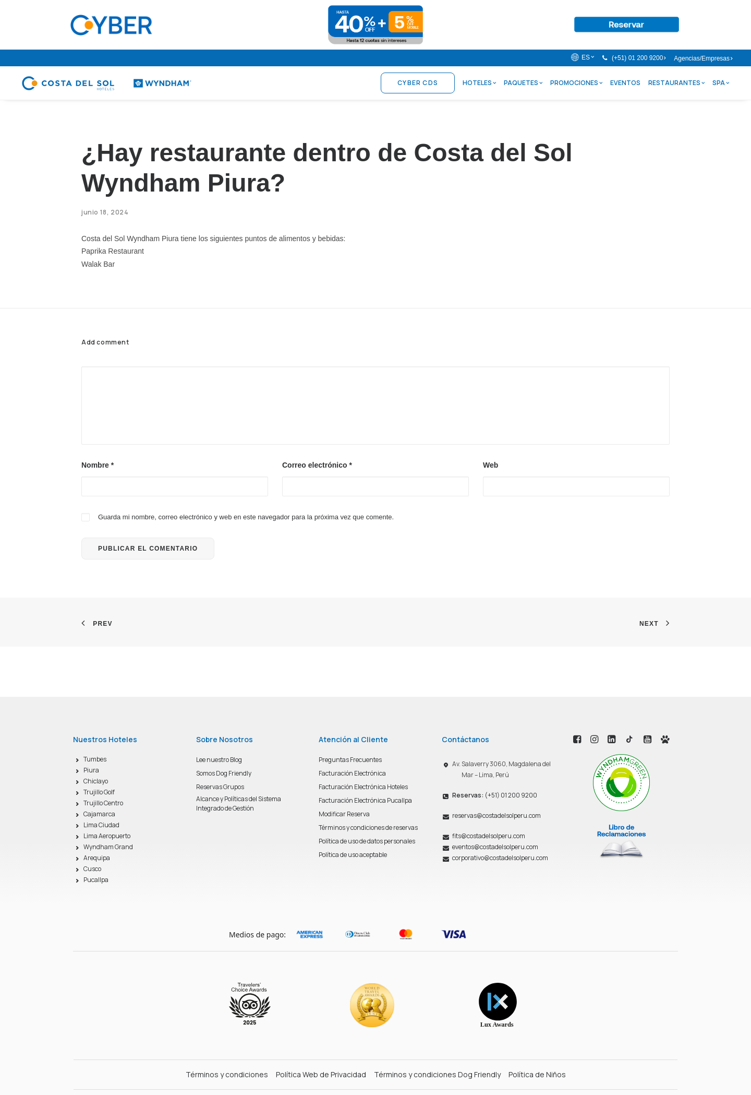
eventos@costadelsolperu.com (495, 846)
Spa (720, 82)
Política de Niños (537, 1074)
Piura (91, 770)
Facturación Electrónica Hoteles (363, 786)
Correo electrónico (317, 465)
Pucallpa (95, 879)
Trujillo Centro (103, 803)
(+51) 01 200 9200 (638, 58)
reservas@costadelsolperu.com (496, 815)
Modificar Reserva (344, 814)
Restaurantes (676, 82)
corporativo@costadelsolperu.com (500, 857)
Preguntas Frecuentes (350, 759)
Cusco (92, 868)
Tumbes (94, 759)
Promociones (576, 82)
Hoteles (479, 82)
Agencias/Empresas (703, 58)
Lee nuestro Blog (219, 759)
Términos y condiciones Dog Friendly (437, 1074)
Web (490, 465)
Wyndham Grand (108, 846)
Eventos (625, 82)
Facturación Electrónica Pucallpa (365, 800)
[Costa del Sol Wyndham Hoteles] (106, 83)
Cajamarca (99, 814)
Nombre (97, 465)
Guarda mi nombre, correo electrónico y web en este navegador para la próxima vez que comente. (246, 517)
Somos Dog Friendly (223, 773)
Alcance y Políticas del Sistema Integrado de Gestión (238, 803)
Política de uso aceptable (353, 854)
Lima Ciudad (101, 824)
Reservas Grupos (220, 786)
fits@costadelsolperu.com (488, 835)
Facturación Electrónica (352, 773)
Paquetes (523, 82)
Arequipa (96, 857)
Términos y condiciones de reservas (368, 827)
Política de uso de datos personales (367, 841)
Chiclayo (95, 781)
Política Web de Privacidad (321, 1074)
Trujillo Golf (99, 792)
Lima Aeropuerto (106, 835)
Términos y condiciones (227, 1074)
